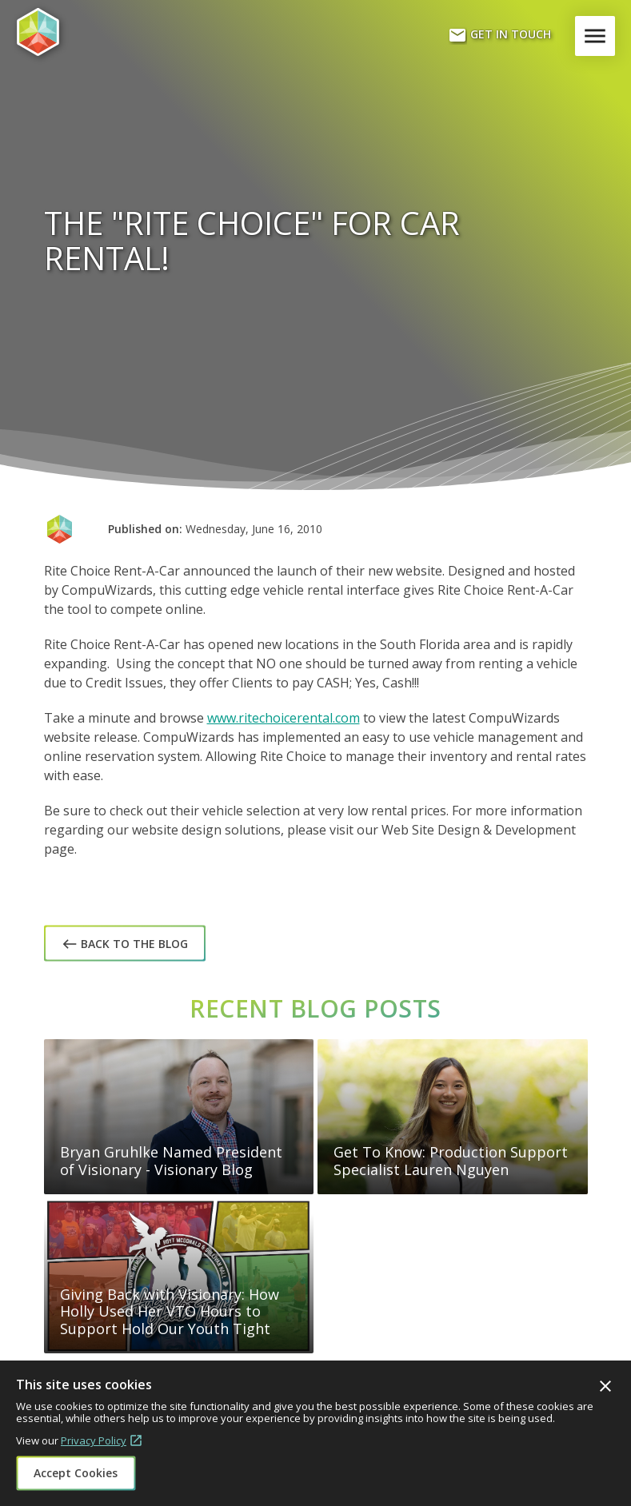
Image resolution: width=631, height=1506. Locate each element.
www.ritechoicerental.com (283, 718)
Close (605, 1386)
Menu (598, 36)
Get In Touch (499, 35)
